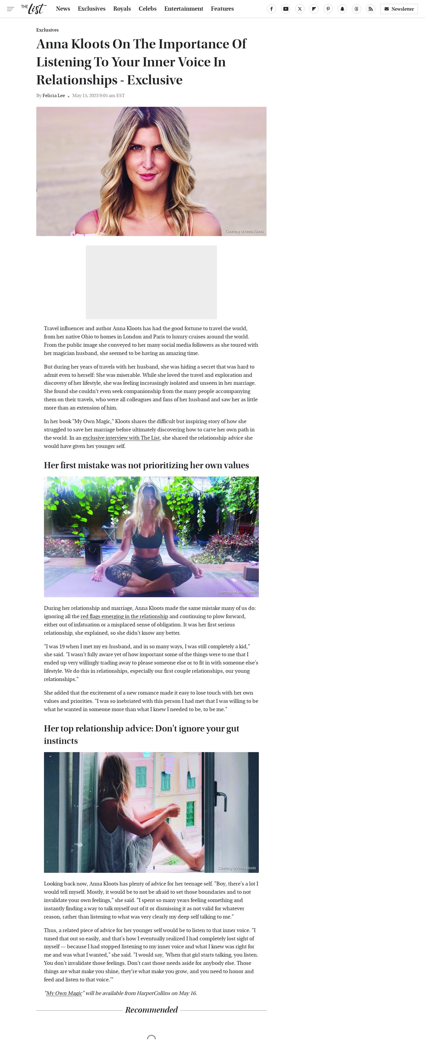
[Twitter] (300, 9)
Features (222, 8)
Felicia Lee (53, 95)
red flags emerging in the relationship (124, 616)
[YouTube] (285, 9)
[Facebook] (271, 9)
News (63, 8)
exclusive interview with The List (121, 438)
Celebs (148, 8)
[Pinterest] (328, 9)
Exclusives (92, 8)
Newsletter (399, 9)
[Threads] (356, 9)
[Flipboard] (314, 9)
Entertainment (183, 8)
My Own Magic (64, 993)
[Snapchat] (342, 9)
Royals (122, 8)
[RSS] (370, 9)
